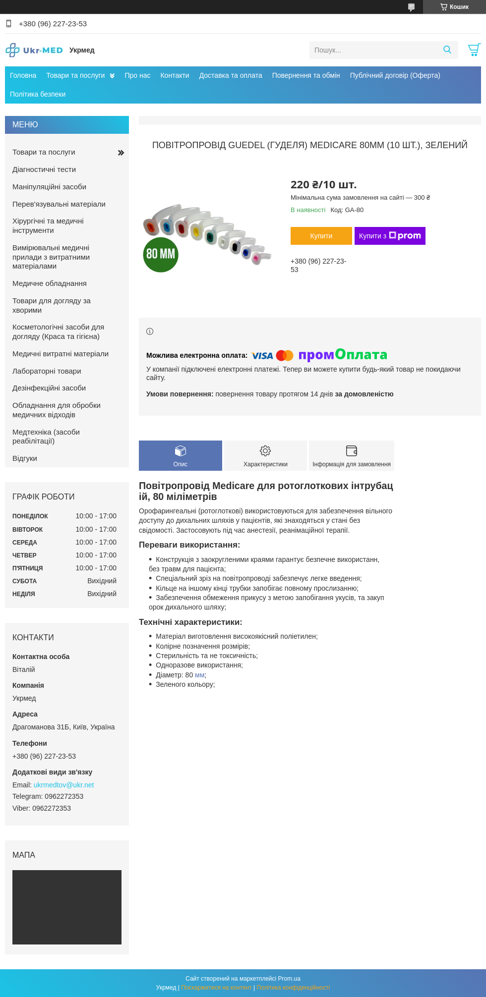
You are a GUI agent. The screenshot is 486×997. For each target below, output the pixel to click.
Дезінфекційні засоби (49, 388)
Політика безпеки (37, 94)
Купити (321, 236)
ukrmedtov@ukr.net (64, 785)
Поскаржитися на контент (216, 987)
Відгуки (24, 458)
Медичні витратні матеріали (60, 353)
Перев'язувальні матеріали (59, 204)
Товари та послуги (75, 75)
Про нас (137, 75)
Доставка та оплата (230, 75)
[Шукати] (447, 50)
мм (199, 675)
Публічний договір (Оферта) (395, 75)
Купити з (390, 235)
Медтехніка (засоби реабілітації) (46, 436)
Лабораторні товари (46, 371)
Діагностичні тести (44, 169)
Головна (23, 75)
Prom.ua (289, 978)
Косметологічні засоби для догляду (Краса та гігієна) (58, 331)
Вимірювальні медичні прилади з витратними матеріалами (51, 257)
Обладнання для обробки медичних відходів (56, 410)
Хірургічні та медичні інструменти (48, 225)
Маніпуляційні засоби (49, 186)
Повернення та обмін (306, 75)
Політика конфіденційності (293, 987)
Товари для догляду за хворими (51, 305)
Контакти (174, 75)
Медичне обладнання (49, 283)
